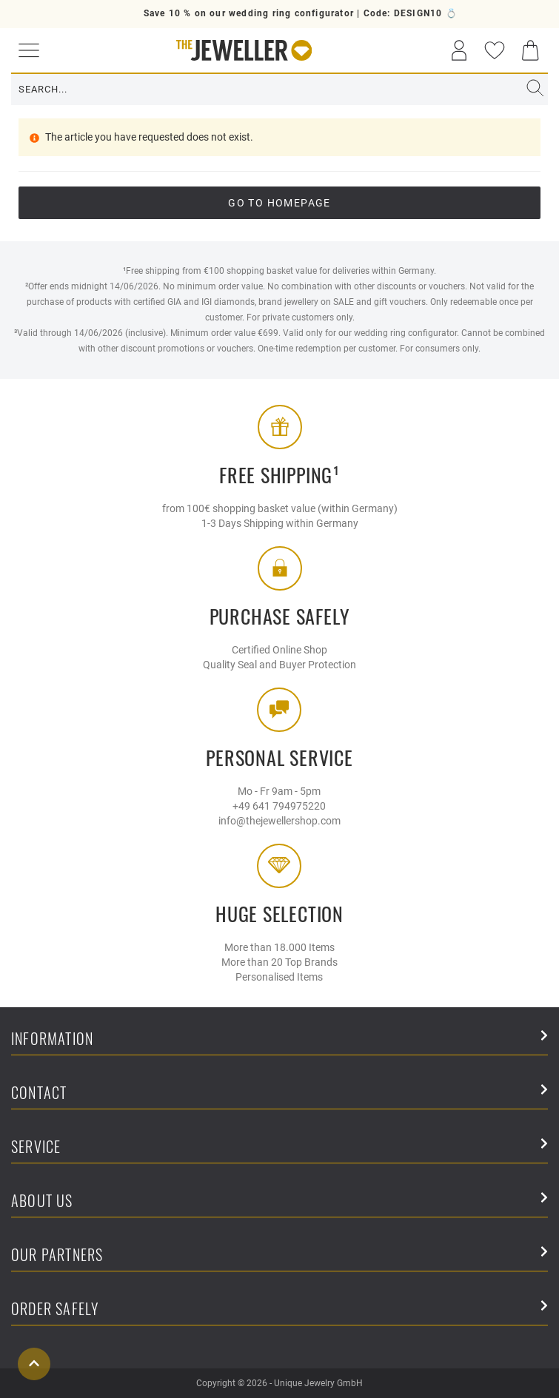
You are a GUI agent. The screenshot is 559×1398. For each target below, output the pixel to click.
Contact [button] (279, 1093)
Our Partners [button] (279, 1256)
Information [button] (279, 1039)
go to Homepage (279, 203)
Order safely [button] (279, 1310)
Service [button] (279, 1147)
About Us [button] (279, 1202)
